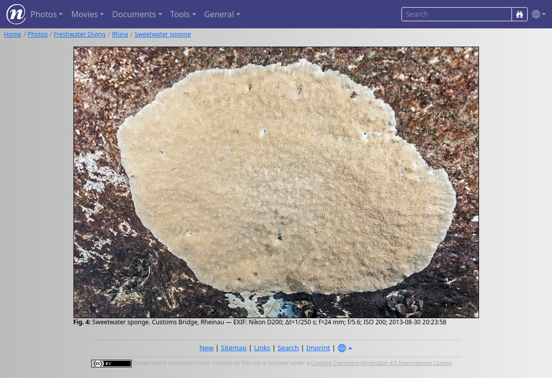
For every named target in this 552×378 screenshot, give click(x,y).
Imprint (318, 347)
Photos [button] (43, 14)
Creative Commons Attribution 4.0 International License (381, 362)
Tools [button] (180, 14)
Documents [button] (134, 14)
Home (12, 34)
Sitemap (234, 347)
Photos (38, 34)
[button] (537, 14)
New (206, 347)
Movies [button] (84, 14)
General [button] (219, 14)
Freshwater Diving (79, 34)
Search (288, 347)
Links (262, 347)
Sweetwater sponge (163, 34)
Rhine (120, 34)
